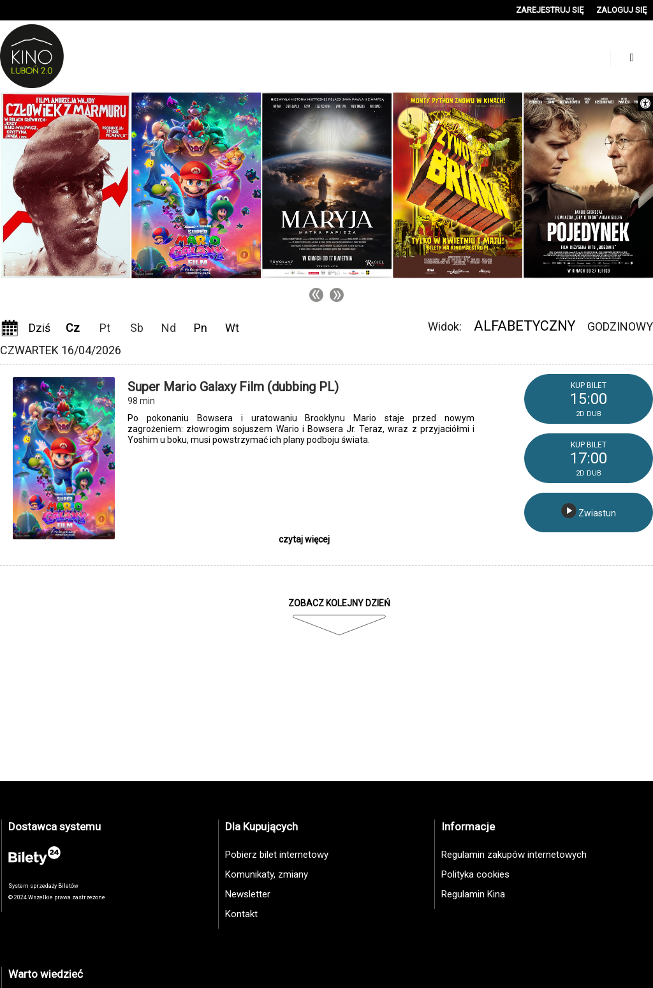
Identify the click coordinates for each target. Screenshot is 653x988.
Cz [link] (73, 327)
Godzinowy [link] (620, 326)
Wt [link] (232, 327)
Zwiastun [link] (588, 510)
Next (337, 295)
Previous (316, 295)
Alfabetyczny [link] (524, 326)
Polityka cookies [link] (475, 874)
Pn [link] (200, 327)
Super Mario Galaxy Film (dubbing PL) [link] (233, 386)
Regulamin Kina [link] (473, 894)
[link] (645, 103)
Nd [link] (168, 327)
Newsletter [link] (247, 894)
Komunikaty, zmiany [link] (266, 874)
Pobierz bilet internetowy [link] (276, 854)
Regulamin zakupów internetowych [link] (514, 854)
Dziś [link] (39, 327)
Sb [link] (136, 327)
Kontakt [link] (241, 914)
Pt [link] (104, 327)
